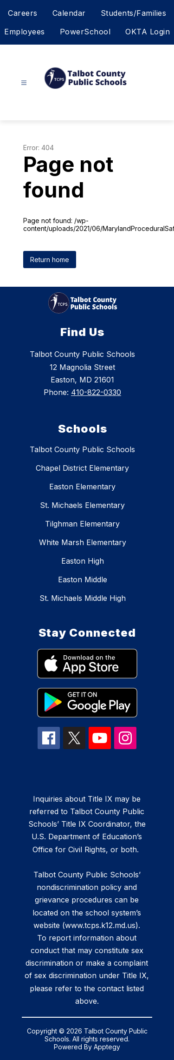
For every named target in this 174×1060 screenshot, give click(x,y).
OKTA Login (147, 31)
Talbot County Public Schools (82, 449)
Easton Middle (82, 579)
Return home (49, 259)
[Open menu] (24, 83)
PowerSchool (85, 31)
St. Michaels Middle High (82, 598)
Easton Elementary (82, 486)
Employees (24, 31)
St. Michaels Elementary (82, 505)
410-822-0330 (96, 392)
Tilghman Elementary (82, 523)
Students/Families (134, 13)
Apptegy (107, 1047)
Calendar (69, 13)
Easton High (82, 561)
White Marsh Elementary (82, 542)
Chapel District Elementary (82, 468)
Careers (23, 13)
